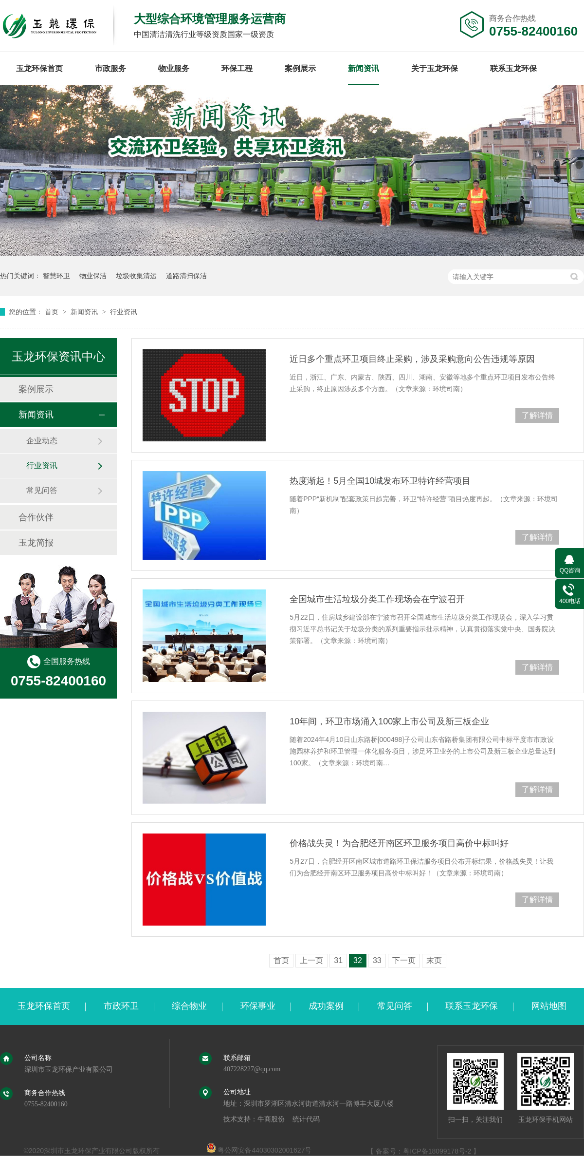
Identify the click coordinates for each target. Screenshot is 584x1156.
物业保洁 (93, 276)
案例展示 (300, 68)
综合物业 (189, 1006)
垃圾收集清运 (136, 276)
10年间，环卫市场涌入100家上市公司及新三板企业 (389, 721)
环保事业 (257, 1006)
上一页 (311, 960)
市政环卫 (121, 1006)
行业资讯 (123, 312)
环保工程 (237, 68)
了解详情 (537, 415)
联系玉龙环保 (513, 68)
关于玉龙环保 (434, 68)
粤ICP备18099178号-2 (437, 1151)
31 (338, 960)
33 (377, 960)
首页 (52, 312)
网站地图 (548, 1006)
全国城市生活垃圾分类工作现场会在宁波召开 (377, 599)
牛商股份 (271, 1119)
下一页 (404, 960)
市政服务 (110, 68)
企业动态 (41, 440)
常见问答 (41, 490)
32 (357, 960)
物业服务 (173, 68)
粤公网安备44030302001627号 (259, 1150)
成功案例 (326, 1006)
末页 (434, 960)
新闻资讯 (363, 68)
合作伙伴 (36, 517)
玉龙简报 (36, 543)
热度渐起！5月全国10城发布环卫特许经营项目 (380, 481)
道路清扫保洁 (186, 276)
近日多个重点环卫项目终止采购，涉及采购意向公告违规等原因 (412, 359)
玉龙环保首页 (39, 68)
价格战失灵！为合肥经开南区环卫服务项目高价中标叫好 (399, 843)
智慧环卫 (56, 276)
